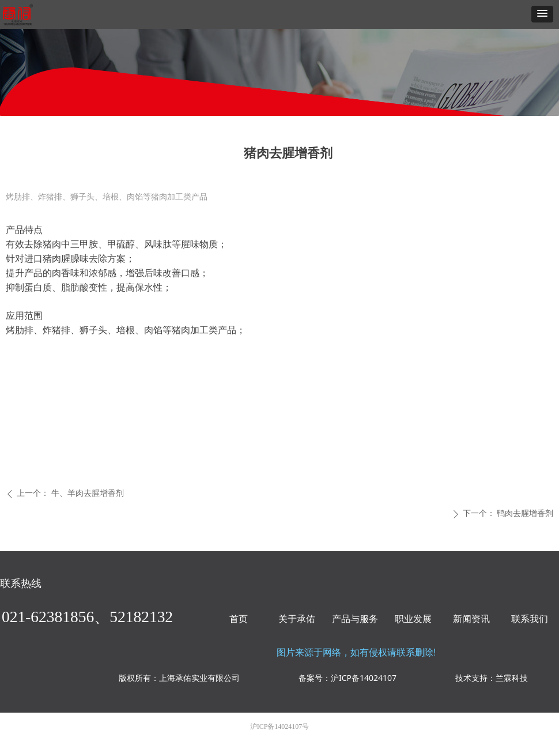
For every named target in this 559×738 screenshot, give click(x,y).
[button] (542, 14)
